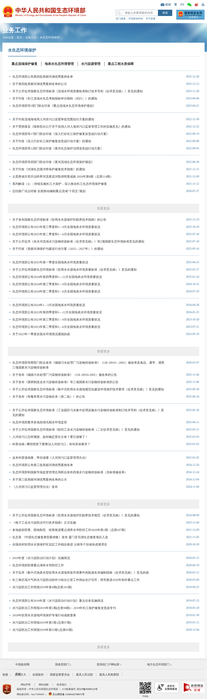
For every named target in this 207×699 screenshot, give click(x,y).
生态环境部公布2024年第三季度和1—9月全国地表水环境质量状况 (56, 284)
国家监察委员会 (60, 674)
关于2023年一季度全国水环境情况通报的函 (41, 334)
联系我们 (62, 684)
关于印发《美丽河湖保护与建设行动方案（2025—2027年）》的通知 (57, 248)
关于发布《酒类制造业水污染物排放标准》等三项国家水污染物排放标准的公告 (65, 382)
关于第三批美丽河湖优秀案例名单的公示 (39, 479)
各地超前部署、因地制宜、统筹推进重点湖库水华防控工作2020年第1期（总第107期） (70, 530)
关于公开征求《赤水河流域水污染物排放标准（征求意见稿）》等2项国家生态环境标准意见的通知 (78, 241)
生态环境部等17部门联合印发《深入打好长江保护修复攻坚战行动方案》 (60, 134)
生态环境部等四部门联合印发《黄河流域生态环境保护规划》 (53, 162)
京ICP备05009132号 (87, 689)
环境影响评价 (136, 18)
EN (182, 4)
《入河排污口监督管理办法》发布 (35, 486)
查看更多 (103, 208)
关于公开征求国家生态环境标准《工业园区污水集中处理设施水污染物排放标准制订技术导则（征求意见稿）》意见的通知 (88, 413)
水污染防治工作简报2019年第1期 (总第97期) (41, 622)
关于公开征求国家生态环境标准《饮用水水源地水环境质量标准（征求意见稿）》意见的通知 (74, 269)
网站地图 (44, 684)
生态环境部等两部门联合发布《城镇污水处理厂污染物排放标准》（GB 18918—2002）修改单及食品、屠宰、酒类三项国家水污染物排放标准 (88, 365)
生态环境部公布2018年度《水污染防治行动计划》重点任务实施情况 (57, 600)
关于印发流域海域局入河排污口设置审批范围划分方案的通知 (53, 119)
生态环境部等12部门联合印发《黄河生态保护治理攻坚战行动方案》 (57, 148)
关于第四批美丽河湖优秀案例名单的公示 (39, 84)
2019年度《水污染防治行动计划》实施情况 (41, 558)
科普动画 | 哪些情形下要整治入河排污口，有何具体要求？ (51, 444)
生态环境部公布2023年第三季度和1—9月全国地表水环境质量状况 (56, 319)
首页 (19, 37)
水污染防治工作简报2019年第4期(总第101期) (42, 587)
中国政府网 (22, 664)
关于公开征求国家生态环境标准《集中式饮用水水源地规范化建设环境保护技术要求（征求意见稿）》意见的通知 (88, 389)
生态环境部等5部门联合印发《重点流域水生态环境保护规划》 (54, 105)
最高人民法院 (84, 674)
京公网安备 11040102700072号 (66, 694)
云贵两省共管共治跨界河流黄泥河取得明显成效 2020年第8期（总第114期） (62, 176)
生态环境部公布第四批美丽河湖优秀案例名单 (42, 76)
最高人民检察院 (109, 674)
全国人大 (20, 674)
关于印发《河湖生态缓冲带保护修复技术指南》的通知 (48, 169)
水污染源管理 (90, 64)
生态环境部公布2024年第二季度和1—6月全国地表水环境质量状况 (56, 291)
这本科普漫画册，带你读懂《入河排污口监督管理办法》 (50, 457)
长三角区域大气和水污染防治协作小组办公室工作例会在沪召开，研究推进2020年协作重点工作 (76, 579)
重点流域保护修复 (24, 64)
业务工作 (31, 37)
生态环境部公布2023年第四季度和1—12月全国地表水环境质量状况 (57, 312)
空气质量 (150, 18)
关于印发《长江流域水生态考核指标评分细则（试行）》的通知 (54, 98)
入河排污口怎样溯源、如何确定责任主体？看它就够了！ (50, 436)
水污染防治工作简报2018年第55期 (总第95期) (42, 629)
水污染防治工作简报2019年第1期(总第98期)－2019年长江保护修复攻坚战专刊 (64, 608)
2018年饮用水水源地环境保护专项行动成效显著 (44, 615)
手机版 (145, 689)
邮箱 (166, 4)
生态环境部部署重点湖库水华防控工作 (38, 565)
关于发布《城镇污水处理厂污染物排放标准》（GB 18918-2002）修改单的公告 (64, 374)
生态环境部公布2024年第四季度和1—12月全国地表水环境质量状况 (57, 277)
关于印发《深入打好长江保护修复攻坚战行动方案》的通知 (51, 141)
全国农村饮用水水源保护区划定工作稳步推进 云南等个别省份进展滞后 (59, 544)
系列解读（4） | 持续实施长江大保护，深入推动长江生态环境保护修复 (59, 183)
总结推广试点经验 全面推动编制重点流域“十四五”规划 (49, 191)
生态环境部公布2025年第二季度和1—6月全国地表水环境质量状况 (56, 234)
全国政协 (38, 674)
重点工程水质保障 (121, 64)
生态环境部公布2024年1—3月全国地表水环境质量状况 (48, 305)
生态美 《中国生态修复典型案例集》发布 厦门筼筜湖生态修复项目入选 (60, 537)
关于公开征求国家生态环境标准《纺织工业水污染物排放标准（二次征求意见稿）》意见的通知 (76, 429)
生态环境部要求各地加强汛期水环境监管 (39, 422)
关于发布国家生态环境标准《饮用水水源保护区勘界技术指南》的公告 (59, 219)
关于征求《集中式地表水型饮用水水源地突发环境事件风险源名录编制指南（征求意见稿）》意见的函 (80, 572)
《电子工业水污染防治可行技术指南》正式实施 (44, 522)
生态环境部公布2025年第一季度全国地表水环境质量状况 (50, 262)
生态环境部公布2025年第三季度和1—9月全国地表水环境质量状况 (56, 227)
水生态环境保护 (49, 37)
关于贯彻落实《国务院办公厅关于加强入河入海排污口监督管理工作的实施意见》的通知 (71, 126)
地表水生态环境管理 (59, 64)
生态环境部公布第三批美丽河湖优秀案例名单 (42, 465)
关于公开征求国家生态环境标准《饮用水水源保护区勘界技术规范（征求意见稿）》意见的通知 (76, 515)
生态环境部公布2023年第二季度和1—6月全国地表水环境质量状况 (56, 326)
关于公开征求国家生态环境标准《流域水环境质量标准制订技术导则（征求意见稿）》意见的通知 (77, 91)
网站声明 (26, 684)
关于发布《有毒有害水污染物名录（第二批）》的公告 (48, 396)
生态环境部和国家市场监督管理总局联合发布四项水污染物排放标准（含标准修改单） (70, 472)
